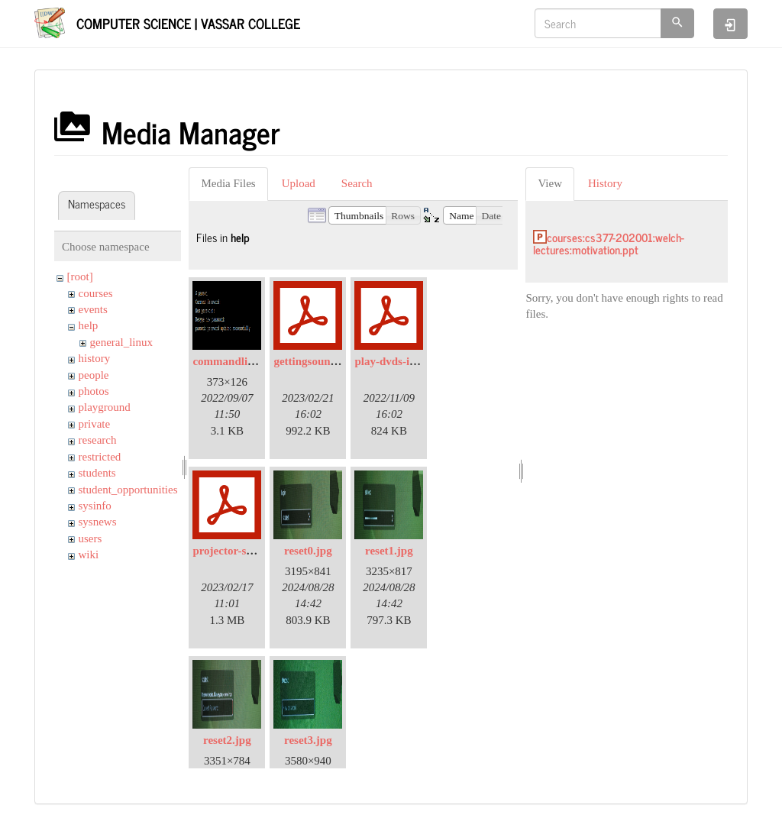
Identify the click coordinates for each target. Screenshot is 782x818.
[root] (80, 276)
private (95, 424)
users (90, 538)
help (89, 325)
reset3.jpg (308, 740)
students (97, 473)
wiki (89, 554)
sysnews (98, 522)
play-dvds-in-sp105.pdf (410, 361)
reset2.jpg (227, 740)
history (95, 358)
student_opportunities (128, 489)
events (93, 309)
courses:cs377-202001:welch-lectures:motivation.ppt (608, 244)
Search (357, 183)
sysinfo (95, 506)
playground (105, 407)
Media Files (228, 183)
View (550, 183)
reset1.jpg (389, 551)
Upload (298, 183)
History (605, 183)
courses (96, 293)
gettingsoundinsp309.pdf (333, 361)
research (98, 440)
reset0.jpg (308, 551)
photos (94, 391)
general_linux (121, 342)
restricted (100, 457)
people (94, 375)
